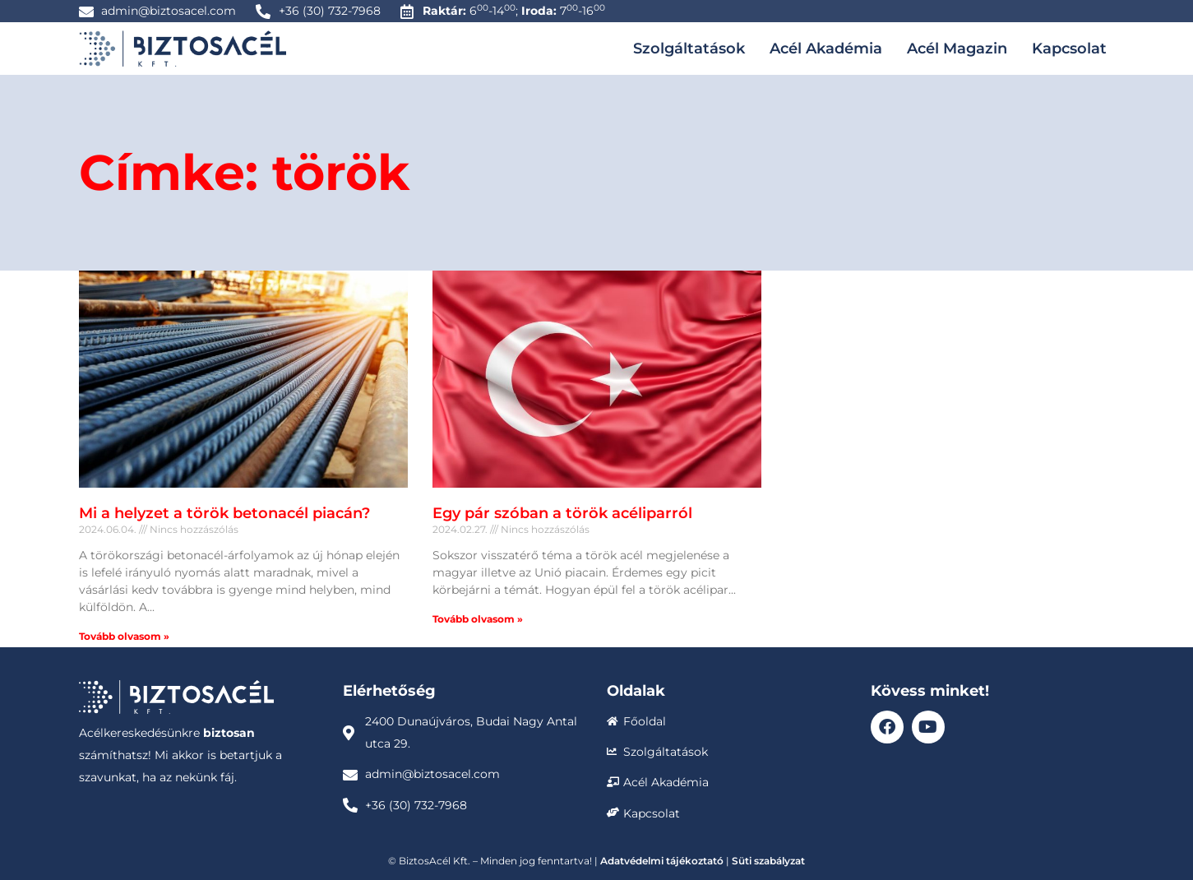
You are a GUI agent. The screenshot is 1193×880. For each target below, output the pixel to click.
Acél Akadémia (826, 48)
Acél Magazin (957, 48)
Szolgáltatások (689, 48)
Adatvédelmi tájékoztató (662, 861)
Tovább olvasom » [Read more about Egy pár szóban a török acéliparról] (477, 619)
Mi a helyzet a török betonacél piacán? (224, 513)
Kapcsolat (1069, 48)
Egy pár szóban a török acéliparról (562, 513)
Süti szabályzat (768, 861)
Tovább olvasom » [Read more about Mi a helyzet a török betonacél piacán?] (124, 636)
